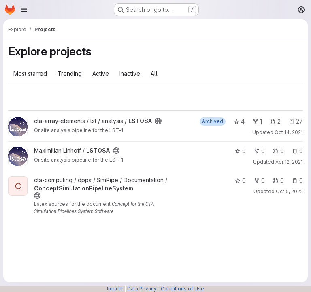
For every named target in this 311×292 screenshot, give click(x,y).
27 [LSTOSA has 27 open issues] (296, 121)
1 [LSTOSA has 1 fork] (257, 121)
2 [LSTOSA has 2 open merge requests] (275, 121)
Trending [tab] (70, 73)
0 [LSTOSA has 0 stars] (240, 150)
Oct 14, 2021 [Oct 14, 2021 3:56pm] (289, 132)
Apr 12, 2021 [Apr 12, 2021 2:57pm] (289, 162)
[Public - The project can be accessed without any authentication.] (158, 121)
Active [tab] (100, 73)
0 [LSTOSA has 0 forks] (259, 150)
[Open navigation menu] (23, 9)
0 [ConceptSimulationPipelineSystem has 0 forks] (259, 180)
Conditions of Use (182, 289)
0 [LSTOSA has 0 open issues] (297, 150)
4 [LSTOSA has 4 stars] (239, 121)
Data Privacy (142, 289)
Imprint (115, 289)
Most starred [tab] (30, 73)
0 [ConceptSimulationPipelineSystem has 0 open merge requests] (278, 180)
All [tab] (154, 73)
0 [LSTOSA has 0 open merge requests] (278, 150)
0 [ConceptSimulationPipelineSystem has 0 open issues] (297, 180)
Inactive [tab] (129, 73)
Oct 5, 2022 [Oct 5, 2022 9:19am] (289, 191)
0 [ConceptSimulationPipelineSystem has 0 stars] (240, 180)
